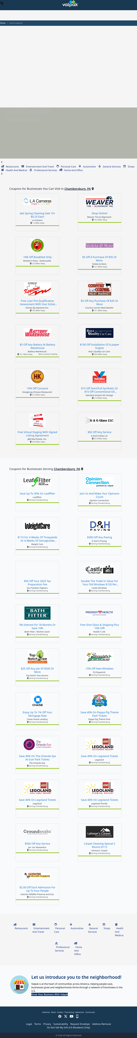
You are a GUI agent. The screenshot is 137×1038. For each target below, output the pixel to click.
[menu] (1, 3)
